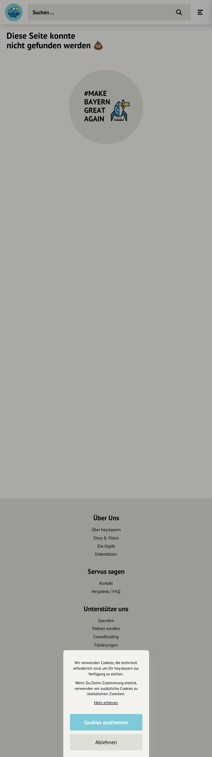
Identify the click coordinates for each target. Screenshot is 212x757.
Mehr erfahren (106, 702)
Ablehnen (106, 742)
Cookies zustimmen (106, 722)
